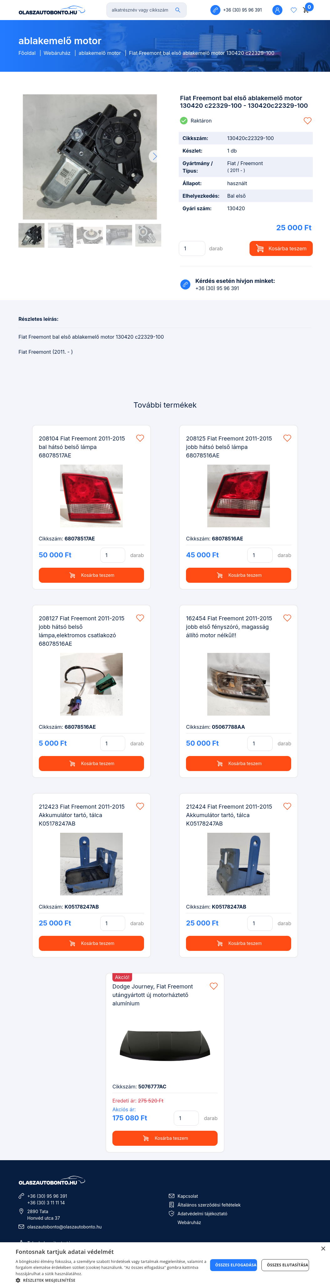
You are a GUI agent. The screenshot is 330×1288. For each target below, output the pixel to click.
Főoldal (27, 53)
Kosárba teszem (281, 248)
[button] (155, 156)
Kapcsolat (188, 1196)
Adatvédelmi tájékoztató (202, 1213)
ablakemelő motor (100, 53)
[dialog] (165, 1265)
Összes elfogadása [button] (236, 1265)
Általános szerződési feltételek (209, 1204)
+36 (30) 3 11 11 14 (46, 1202)
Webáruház (57, 53)
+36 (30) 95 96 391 (47, 1196)
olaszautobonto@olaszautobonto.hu (64, 1226)
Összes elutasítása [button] (287, 1265)
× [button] (323, 1249)
